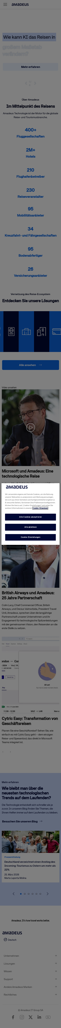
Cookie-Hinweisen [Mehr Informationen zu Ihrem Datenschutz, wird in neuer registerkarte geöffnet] (40, 508)
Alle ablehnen (30, 527)
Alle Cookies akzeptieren (30, 517)
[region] (30, 514)
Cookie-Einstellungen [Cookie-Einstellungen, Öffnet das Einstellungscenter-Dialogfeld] (30, 537)
